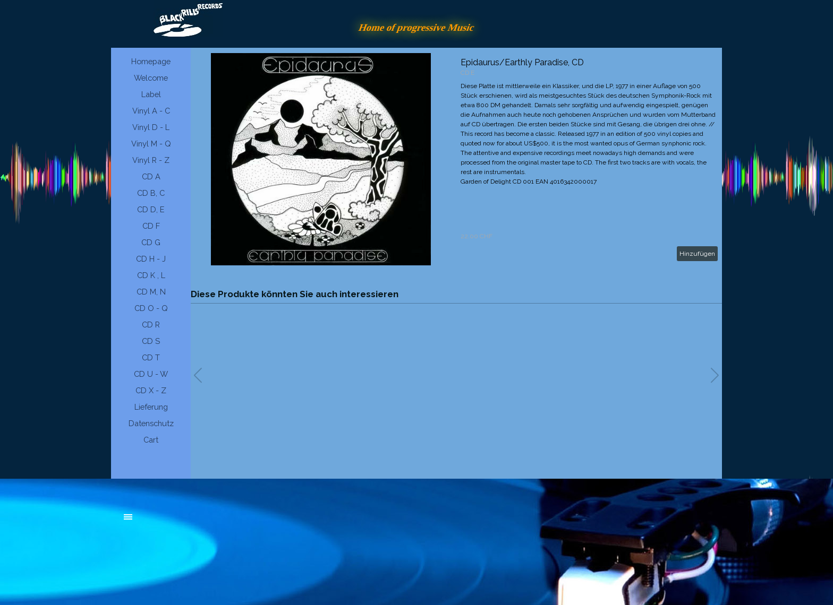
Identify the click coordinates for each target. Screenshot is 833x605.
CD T (151, 357)
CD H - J (151, 258)
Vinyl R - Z (150, 160)
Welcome (151, 77)
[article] (456, 159)
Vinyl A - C (151, 110)
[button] (715, 375)
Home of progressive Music (416, 27)
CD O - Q (151, 308)
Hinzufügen (697, 253)
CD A (151, 176)
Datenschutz (151, 423)
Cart (150, 439)
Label (151, 94)
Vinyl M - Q (151, 143)
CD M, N (151, 291)
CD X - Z (150, 390)
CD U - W (151, 373)
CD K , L (151, 275)
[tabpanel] (204, 522)
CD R (151, 324)
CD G (150, 242)
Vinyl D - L (150, 127)
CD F (151, 225)
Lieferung (151, 406)
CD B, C (151, 192)
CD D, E (151, 209)
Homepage (151, 61)
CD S (151, 340)
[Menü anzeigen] (128, 517)
